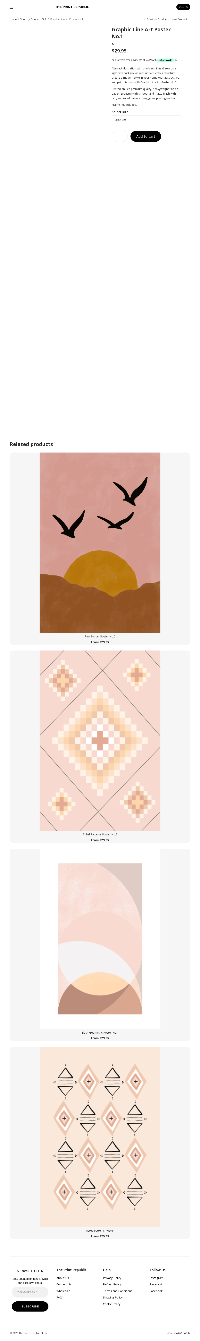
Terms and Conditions (117, 1291)
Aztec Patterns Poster (100, 1230)
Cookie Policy (112, 1304)
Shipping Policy (113, 1297)
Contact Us (63, 1284)
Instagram (156, 1278)
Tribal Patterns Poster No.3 (100, 834)
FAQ (59, 1297)
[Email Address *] (30, 1292)
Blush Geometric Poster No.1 (100, 1032)
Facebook (156, 1291)
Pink (44, 19)
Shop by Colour (29, 19)
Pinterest (156, 1284)
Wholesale (63, 1291)
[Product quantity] (120, 136)
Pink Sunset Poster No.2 (100, 636)
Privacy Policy (112, 1278)
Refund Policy (112, 1284)
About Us (62, 1278)
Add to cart (145, 136)
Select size (120, 112)
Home (13, 19)
